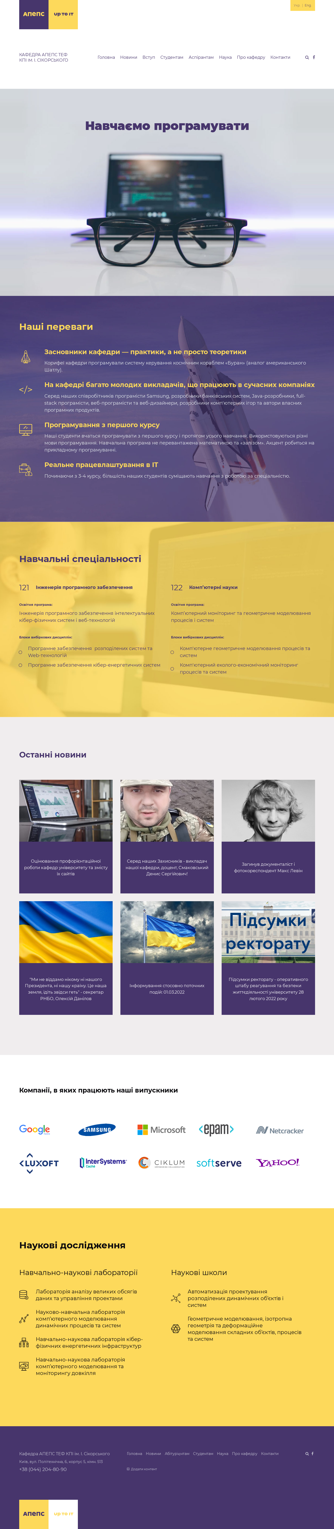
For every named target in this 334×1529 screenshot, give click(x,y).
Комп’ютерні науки (213, 587)
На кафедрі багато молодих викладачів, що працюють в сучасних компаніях (179, 385)
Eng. (308, 5)
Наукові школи (199, 1272)
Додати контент (142, 1469)
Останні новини (52, 755)
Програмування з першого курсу (102, 425)
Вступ (148, 57)
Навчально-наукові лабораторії (78, 1272)
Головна (106, 57)
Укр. (297, 5)
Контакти (280, 57)
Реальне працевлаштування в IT (101, 465)
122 (177, 587)
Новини (128, 57)
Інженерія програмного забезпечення (84, 587)
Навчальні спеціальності (80, 558)
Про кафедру (251, 57)
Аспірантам (201, 57)
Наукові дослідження (72, 1245)
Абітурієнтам (177, 1453)
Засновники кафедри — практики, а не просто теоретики (145, 352)
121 (24, 587)
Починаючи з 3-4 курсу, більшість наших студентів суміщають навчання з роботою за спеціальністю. (167, 476)
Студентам (171, 57)
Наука (225, 57)
